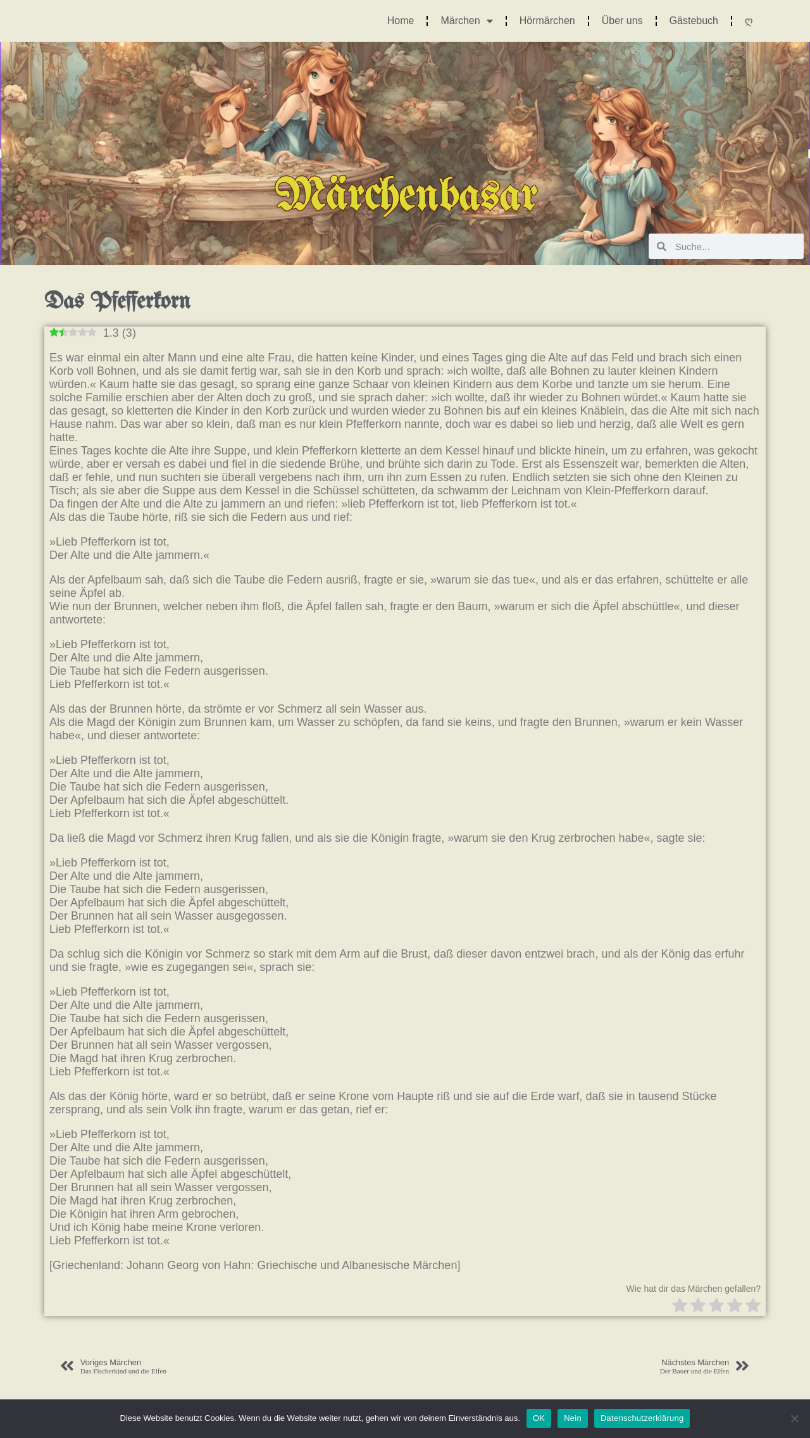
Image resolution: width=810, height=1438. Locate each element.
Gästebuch (694, 20)
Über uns (622, 20)
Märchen (466, 20)
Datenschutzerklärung (642, 1418)
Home (400, 20)
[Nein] (794, 1418)
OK (539, 1418)
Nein (573, 1418)
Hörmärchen (547, 20)
